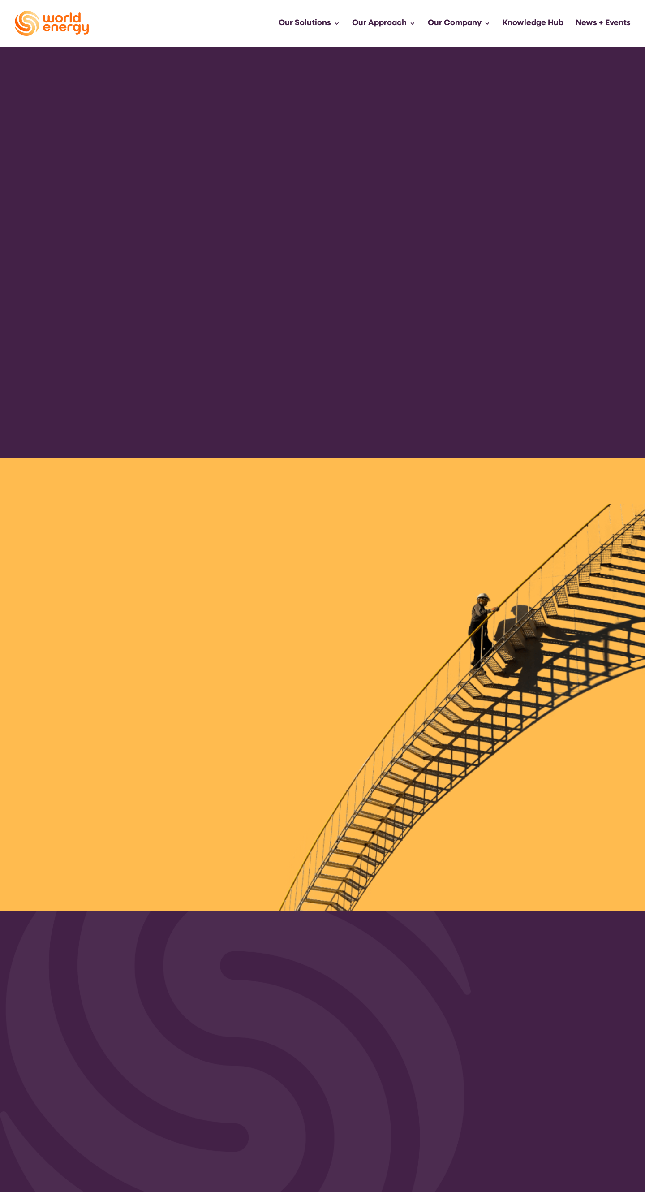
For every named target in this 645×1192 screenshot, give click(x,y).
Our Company (455, 23)
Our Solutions (305, 23)
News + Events (603, 23)
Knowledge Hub (533, 23)
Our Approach (379, 23)
